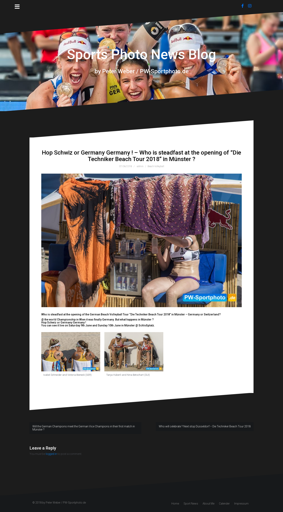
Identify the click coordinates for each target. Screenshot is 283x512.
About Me (208, 503)
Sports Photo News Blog (141, 54)
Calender (224, 503)
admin (140, 166)
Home (175, 503)
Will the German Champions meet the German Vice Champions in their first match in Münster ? (83, 428)
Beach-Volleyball (156, 166)
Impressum (241, 503)
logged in (51, 453)
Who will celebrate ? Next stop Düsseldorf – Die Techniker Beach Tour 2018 (205, 426)
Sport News (191, 503)
